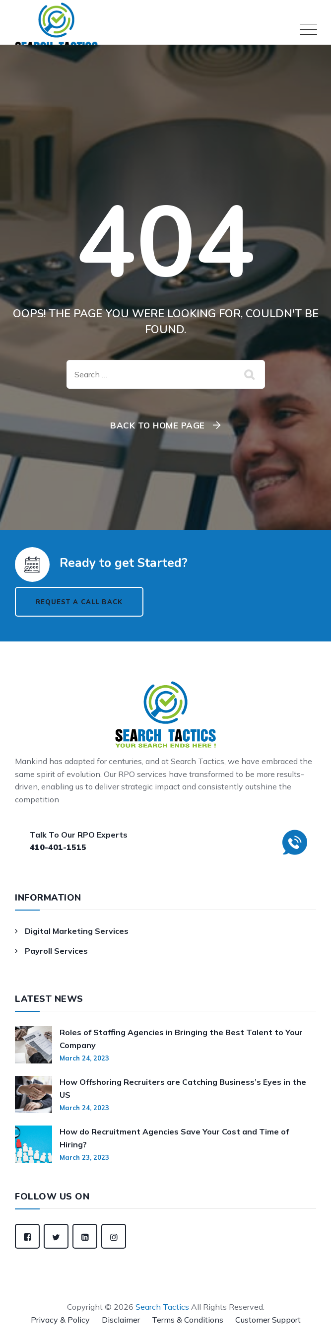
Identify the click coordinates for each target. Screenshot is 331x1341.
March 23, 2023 (84, 1157)
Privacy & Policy (60, 1320)
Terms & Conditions (187, 1320)
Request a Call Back (79, 602)
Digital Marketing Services (77, 931)
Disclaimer (121, 1320)
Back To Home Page (157, 425)
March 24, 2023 (84, 1058)
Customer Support (268, 1320)
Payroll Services (56, 951)
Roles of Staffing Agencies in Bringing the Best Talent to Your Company (181, 1038)
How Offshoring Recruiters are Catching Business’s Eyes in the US (183, 1088)
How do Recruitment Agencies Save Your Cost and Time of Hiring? (174, 1138)
